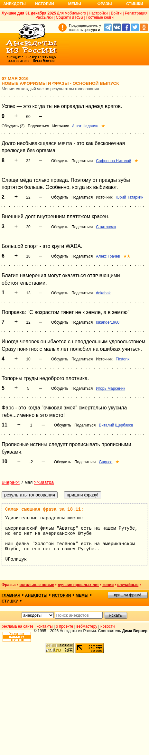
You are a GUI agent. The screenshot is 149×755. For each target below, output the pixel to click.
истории (61, 595)
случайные (127, 585)
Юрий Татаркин (130, 197)
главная (11, 595)
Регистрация (136, 13)
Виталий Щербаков (116, 425)
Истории (44, 4)
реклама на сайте (17, 626)
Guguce (105, 462)
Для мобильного (71, 13)
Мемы (74, 4)
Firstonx (123, 359)
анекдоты (36, 595)
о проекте (64, 626)
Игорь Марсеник (110, 388)
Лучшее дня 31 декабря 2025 (29, 13)
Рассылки (44, 17)
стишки (10, 601)
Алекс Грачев (108, 256)
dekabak (103, 293)
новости (107, 626)
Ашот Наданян (85, 126)
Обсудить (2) (13, 126)
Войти (116, 13)
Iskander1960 (107, 322)
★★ (126, 256)
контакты (45, 626)
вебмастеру (86, 626)
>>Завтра (44, 482)
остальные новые (36, 585)
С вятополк (106, 227)
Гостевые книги (100, 17)
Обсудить (59, 161)
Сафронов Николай (113, 161)
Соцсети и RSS (69, 17)
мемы (82, 595)
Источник (60, 126)
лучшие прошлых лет (78, 585)
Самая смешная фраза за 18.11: (44, 509)
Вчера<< (11, 482)
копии (108, 585)
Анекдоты (14, 4)
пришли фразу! (127, 595)
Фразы (104, 4)
